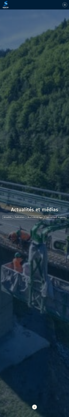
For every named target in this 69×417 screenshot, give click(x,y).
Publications (20, 217)
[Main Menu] (64, 4)
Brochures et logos (35, 217)
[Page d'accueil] (5, 4)
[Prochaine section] (34, 407)
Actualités (8, 217)
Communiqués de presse (56, 217)
